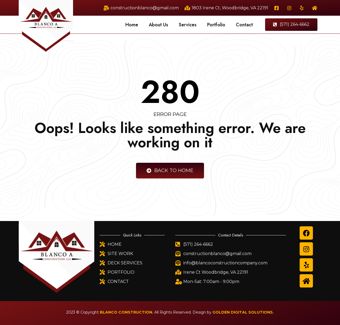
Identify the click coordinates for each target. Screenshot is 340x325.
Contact (244, 24)
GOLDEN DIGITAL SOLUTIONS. (243, 312)
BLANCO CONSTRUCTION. (126, 312)
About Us (158, 24)
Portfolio (216, 24)
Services (188, 24)
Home (131, 24)
